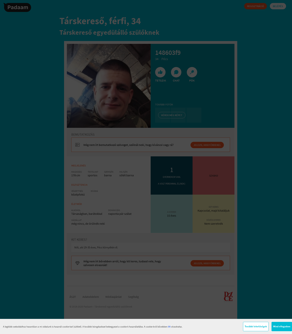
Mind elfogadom (281, 326)
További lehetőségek (256, 326)
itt (169, 326)
